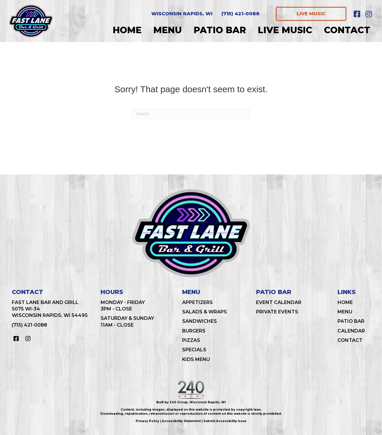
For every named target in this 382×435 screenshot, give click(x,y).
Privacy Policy (147, 421)
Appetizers (197, 302)
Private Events (277, 312)
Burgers (193, 331)
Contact (350, 340)
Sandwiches (199, 321)
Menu (345, 312)
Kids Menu (196, 359)
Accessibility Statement (181, 421)
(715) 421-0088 (29, 325)
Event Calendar (278, 302)
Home (345, 302)
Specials (194, 349)
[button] (357, 13)
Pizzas (191, 340)
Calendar (351, 331)
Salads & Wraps (204, 312)
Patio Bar (351, 321)
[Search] (191, 114)
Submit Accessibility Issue (224, 421)
